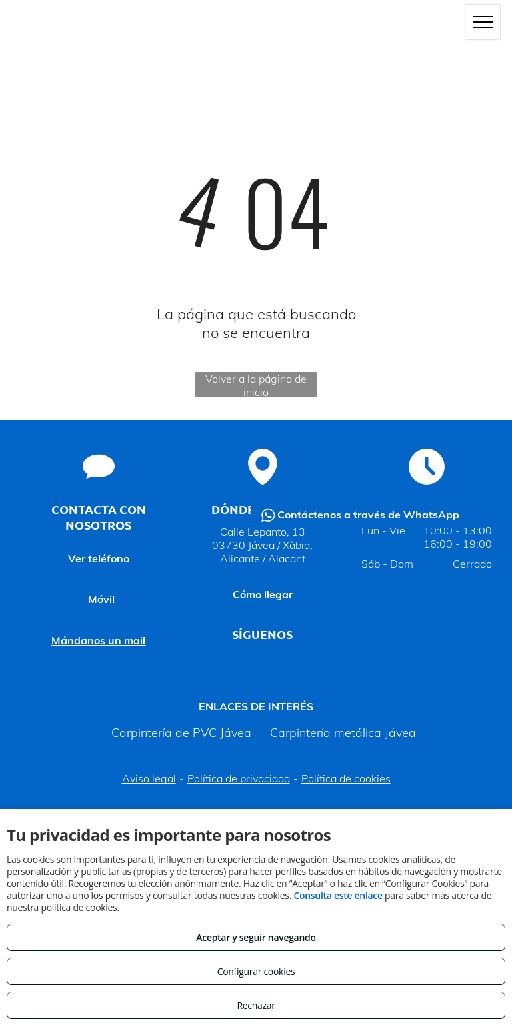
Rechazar (256, 1005)
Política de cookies (346, 778)
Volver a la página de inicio (256, 384)
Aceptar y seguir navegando (255, 937)
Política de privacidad (238, 778)
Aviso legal (149, 778)
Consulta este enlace (337, 895)
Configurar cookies (256, 971)
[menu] (482, 22)
